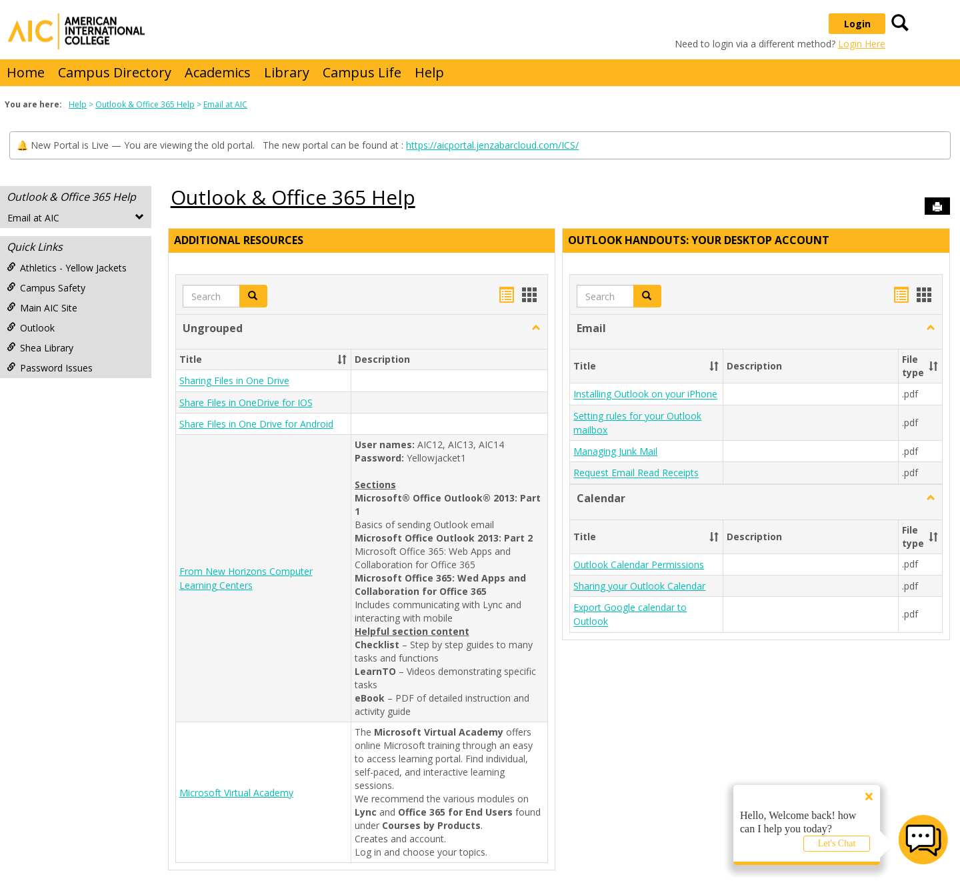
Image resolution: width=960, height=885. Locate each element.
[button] (536, 328)
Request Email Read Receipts (636, 473)
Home (26, 72)
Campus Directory (114, 72)
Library (286, 72)
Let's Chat (837, 843)
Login (857, 23)
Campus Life (362, 72)
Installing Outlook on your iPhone (645, 394)
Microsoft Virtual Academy (236, 792)
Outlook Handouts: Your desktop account (698, 240)
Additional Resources (238, 240)
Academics (218, 72)
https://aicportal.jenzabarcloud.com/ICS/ (492, 145)
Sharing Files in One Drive (234, 381)
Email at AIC (225, 104)
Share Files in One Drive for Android (256, 423)
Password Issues (50, 367)
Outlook (31, 327)
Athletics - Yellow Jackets (67, 267)
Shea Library (40, 347)
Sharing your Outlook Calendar (639, 586)
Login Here (861, 43)
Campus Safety (46, 287)
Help (429, 72)
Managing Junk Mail (615, 451)
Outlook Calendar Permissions (638, 564)
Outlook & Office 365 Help (145, 104)
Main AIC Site (42, 307)
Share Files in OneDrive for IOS (246, 402)
